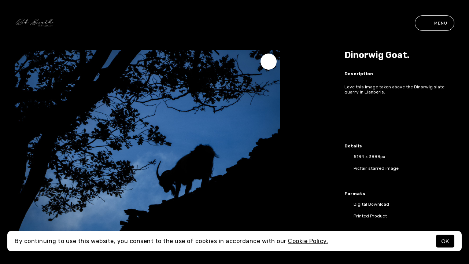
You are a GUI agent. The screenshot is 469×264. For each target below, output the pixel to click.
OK (445, 241)
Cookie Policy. (308, 241)
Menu (434, 23)
